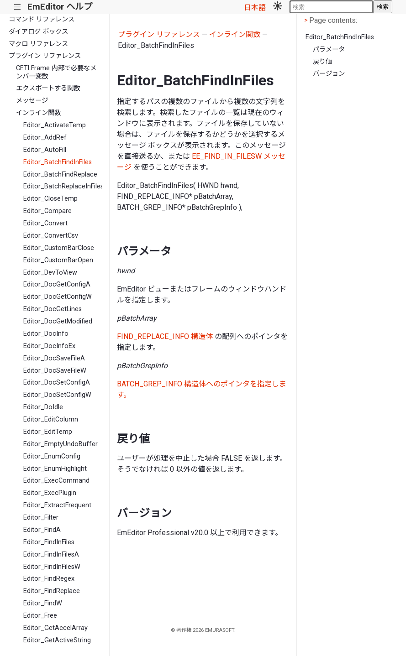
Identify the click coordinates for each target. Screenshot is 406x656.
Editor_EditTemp (47, 432)
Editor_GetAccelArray (55, 628)
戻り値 (322, 62)
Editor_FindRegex (48, 579)
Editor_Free (40, 616)
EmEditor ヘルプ (59, 6)
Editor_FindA (42, 530)
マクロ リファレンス (38, 44)
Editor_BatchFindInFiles (57, 162)
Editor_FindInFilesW (51, 567)
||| (17, 7)
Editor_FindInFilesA (51, 554)
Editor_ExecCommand (56, 480)
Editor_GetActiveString (57, 640)
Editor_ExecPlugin (49, 493)
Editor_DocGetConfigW (57, 297)
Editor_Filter (40, 517)
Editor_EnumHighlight (55, 469)
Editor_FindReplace (51, 591)
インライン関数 (38, 113)
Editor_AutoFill (44, 150)
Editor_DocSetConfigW (57, 395)
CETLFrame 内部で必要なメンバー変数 (56, 72)
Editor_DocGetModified (57, 321)
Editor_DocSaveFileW (54, 371)
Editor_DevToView (50, 272)
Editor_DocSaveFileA (54, 358)
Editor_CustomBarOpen (58, 260)
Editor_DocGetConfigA (56, 284)
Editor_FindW (42, 603)
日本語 (255, 7)
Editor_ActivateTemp (54, 125)
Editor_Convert (45, 223)
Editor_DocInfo (46, 334)
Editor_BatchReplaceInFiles (62, 186)
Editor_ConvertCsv (50, 235)
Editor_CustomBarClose (58, 248)
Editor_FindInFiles (48, 542)
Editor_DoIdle (43, 407)
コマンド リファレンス (41, 19)
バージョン (329, 74)
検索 (383, 6)
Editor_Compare (47, 211)
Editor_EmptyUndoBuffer (60, 444)
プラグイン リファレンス (45, 56)
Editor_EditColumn (50, 419)
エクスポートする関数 (48, 88)
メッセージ (32, 100)
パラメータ (329, 49)
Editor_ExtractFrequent (57, 505)
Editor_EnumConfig (51, 456)
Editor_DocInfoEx (49, 346)
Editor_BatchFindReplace (60, 174)
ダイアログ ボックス (38, 32)
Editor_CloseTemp (50, 199)
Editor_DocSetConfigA (56, 382)
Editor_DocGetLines (52, 309)
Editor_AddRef (45, 137)
